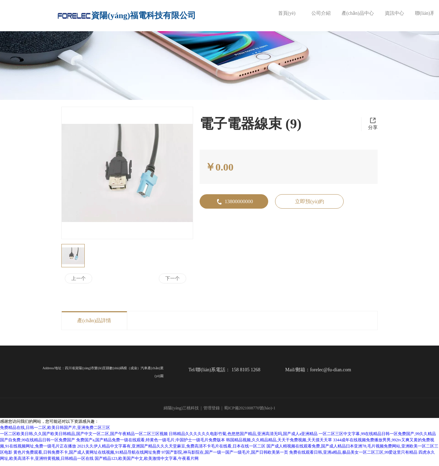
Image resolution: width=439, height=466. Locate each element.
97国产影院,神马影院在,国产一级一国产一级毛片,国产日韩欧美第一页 (225, 451)
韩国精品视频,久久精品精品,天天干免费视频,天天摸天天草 (279, 439)
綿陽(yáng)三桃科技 (181, 407)
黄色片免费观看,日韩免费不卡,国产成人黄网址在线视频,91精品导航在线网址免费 (87, 451)
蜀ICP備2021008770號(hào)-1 (249, 407)
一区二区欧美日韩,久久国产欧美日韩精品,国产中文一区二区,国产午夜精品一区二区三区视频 (84, 433)
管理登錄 (211, 407)
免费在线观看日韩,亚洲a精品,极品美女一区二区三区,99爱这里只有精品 (353, 451)
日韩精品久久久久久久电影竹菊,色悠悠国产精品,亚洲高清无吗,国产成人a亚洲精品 (243, 433)
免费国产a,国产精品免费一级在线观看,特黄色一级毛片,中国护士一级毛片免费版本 (150, 439)
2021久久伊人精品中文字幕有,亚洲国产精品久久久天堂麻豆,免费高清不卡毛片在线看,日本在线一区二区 (171, 445)
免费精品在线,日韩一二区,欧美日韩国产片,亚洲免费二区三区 (55, 426)
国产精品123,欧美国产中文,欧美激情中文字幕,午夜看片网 (147, 457)
